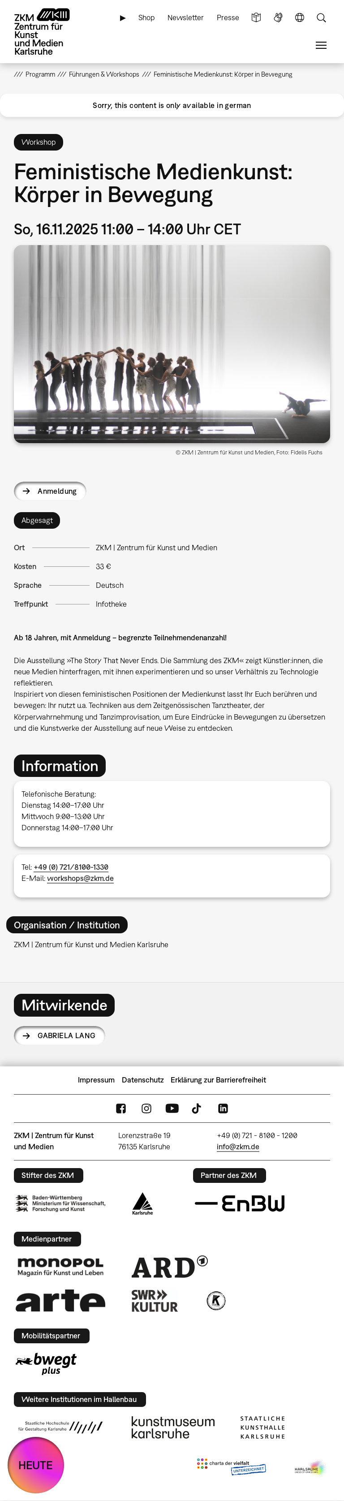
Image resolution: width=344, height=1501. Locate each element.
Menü (321, 45)
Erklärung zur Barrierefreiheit (218, 1079)
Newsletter (186, 17)
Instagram (146, 1108)
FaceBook (121, 1108)
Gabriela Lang (66, 1035)
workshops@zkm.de (80, 878)
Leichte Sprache (256, 18)
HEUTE (35, 1464)
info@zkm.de (238, 1146)
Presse (228, 17)
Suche (321, 18)
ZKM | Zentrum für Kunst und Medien (156, 547)
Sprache (300, 18)
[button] (172, 344)
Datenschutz (143, 1079)
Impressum (96, 1079)
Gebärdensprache (278, 18)
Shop (146, 17)
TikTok (197, 1108)
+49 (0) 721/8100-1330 (71, 867)
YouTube (172, 1108)
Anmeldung (57, 491)
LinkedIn (223, 1108)
